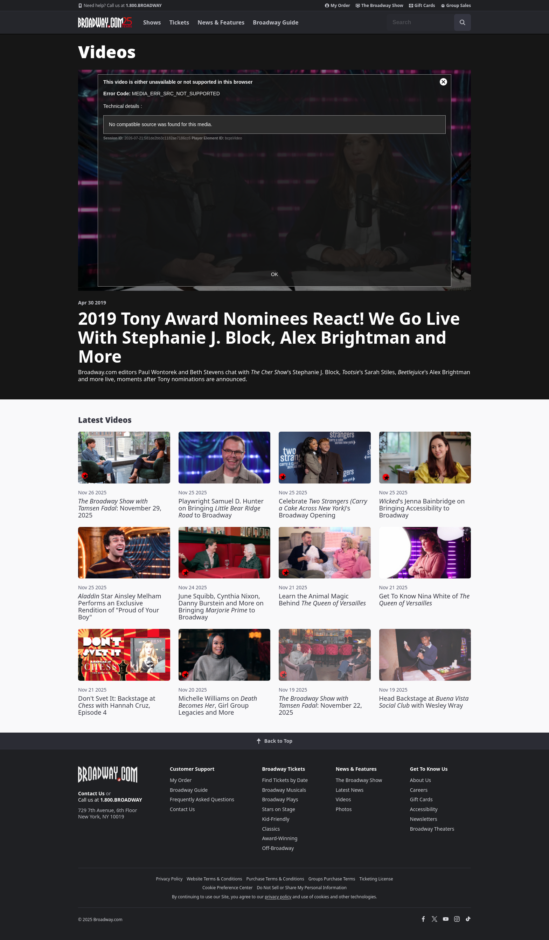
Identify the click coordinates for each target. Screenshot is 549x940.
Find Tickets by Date (285, 780)
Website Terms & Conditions (214, 879)
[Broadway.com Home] (105, 22)
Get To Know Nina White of (424, 599)
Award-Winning (279, 838)
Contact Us (91, 793)
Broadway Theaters (432, 828)
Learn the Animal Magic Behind (322, 599)
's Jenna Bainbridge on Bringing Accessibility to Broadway (422, 508)
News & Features (220, 22)
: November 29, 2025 (119, 508)
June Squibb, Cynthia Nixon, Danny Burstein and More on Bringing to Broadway (221, 606)
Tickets (179, 22)
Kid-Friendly (275, 819)
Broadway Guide (275, 22)
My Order (337, 5)
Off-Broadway (278, 848)
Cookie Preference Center (227, 888)
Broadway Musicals (284, 790)
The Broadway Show (379, 5)
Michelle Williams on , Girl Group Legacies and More (218, 705)
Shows (152, 22)
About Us (420, 780)
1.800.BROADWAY (120, 5)
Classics (271, 828)
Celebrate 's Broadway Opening (323, 508)
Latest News (350, 790)
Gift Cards (422, 5)
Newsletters (423, 819)
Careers (419, 790)
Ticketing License (376, 879)
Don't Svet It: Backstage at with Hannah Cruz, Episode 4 (116, 705)
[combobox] (429, 22)
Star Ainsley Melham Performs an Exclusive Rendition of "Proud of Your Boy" (119, 606)
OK (274, 274)
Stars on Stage (278, 809)
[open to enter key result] (462, 22)
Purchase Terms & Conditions (275, 879)
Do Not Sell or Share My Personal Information (302, 888)
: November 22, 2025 (320, 705)
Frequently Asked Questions (202, 799)
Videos (343, 799)
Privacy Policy (169, 879)
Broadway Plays (280, 799)
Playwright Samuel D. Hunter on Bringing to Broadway (221, 508)
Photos (344, 809)
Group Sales (456, 5)
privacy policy (278, 897)
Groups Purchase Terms (331, 879)
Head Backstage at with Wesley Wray (424, 701)
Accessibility (424, 809)
